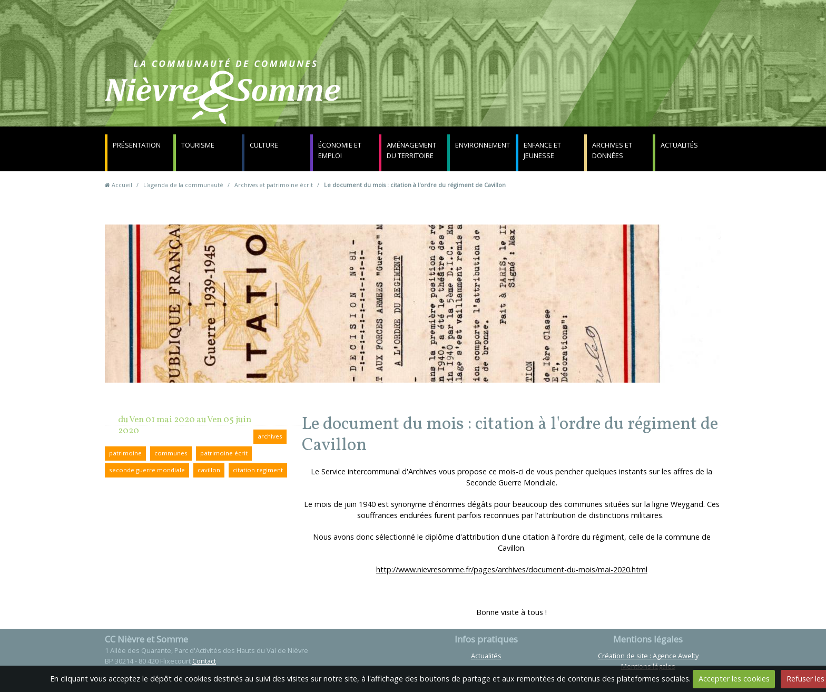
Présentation (137, 145)
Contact (540, 97)
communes (171, 453)
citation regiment (258, 470)
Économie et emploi (339, 150)
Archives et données (612, 150)
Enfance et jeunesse (542, 150)
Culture (264, 145)
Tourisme (197, 145)
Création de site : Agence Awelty (648, 655)
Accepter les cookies (734, 679)
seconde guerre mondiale (147, 470)
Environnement (482, 145)
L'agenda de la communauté (183, 185)
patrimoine (125, 453)
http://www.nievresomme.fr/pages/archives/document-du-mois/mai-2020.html (511, 569)
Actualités (679, 145)
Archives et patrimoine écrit (273, 185)
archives (270, 436)
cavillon (209, 470)
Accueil (122, 185)
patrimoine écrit (224, 453)
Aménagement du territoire (411, 150)
